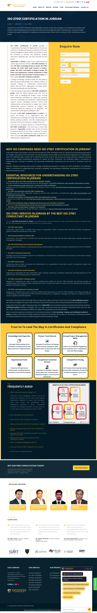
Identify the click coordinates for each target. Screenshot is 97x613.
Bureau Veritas (53, 307)
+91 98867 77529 (59, 2)
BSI (33, 307)
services (48, 7)
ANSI (18, 309)
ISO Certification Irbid (56, 575)
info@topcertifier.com (70, 2)
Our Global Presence (72, 7)
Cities (61, 7)
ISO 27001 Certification (35, 582)
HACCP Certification (34, 587)
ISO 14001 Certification (35, 575)
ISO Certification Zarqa (56, 578)
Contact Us (85, 7)
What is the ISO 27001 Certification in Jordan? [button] (23, 419)
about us (41, 7)
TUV (39, 307)
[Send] (89, 609)
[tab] (27, 392)
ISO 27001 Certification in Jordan (36, 131)
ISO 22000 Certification (35, 580)
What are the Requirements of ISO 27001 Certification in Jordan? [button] (26, 428)
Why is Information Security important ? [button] (21, 415)
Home (35, 7)
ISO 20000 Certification (35, 585)
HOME (10, 24)
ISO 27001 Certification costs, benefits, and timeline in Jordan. (69, 183)
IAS (86, 307)
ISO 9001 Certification (35, 573)
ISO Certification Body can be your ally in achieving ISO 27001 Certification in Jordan (42, 205)
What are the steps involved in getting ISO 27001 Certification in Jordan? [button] (23, 438)
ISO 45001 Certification (35, 578)
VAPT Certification (34, 589)
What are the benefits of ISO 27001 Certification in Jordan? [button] (26, 424)
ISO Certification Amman (57, 573)
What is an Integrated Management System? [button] (22, 442)
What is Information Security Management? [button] (22, 392)
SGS (36, 307)
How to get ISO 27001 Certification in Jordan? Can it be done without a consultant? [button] (27, 433)
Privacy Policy (54, 610)
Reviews (55, 7)
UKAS (11, 309)
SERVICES (18, 24)
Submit (65, 81)
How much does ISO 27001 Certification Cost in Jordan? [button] (26, 447)
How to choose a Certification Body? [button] (20, 451)
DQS (43, 307)
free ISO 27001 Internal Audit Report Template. (63, 209)
